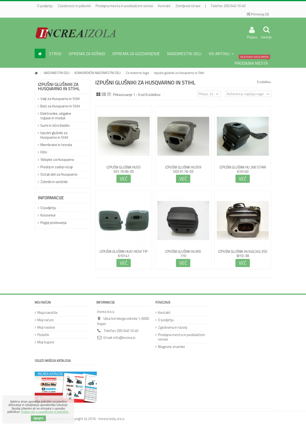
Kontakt (164, 6)
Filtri (43, 152)
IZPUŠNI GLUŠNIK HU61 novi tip (124, 251)
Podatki (43, 334)
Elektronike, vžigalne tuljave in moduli (55, 115)
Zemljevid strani (187, 6)
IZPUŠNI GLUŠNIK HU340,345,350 (242, 251)
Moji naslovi (46, 327)
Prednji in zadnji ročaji (56, 167)
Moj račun (43, 302)
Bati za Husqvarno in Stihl (60, 106)
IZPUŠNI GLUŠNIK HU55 (124, 167)
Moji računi (45, 320)
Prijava (252, 36)
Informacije (51, 198)
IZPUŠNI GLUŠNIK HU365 (183, 251)
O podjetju (45, 6)
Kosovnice (48, 215)
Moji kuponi (45, 342)
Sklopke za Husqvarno (57, 159)
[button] (221, 53)
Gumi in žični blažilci (55, 125)
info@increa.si (124, 337)
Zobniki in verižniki (54, 181)
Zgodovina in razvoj (172, 327)
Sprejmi (38, 418)
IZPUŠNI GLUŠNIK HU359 (183, 167)
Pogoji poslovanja (53, 222)
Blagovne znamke (171, 346)
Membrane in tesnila (56, 144)
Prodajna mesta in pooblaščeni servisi (124, 6)
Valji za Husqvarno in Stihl (60, 98)
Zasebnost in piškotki (74, 6)
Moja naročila (47, 312)
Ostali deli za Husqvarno (58, 174)
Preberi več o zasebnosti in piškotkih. (45, 412)
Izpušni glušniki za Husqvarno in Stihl (54, 135)
